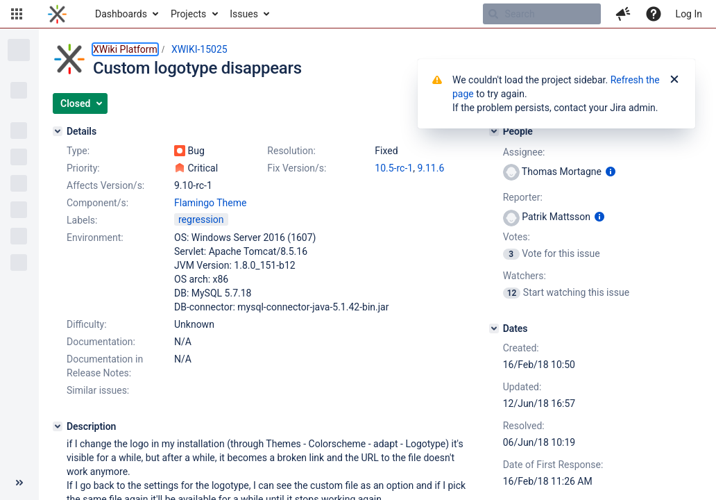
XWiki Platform (125, 49)
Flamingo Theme (210, 202)
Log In (689, 13)
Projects (188, 13)
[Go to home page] (57, 14)
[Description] (57, 426)
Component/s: (97, 202)
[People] (494, 131)
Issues (244, 13)
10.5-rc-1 (394, 168)
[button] (16, 14)
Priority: (83, 168)
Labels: (82, 220)
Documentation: (101, 341)
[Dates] (494, 328)
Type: (78, 150)
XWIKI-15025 (199, 49)
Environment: (95, 237)
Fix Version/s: (296, 168)
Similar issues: (98, 390)
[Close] (674, 80)
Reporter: (523, 197)
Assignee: (524, 152)
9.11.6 (430, 168)
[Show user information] (610, 171)
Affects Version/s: (105, 185)
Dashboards (121, 13)
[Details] (57, 131)
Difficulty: (87, 324)
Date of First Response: (553, 464)
